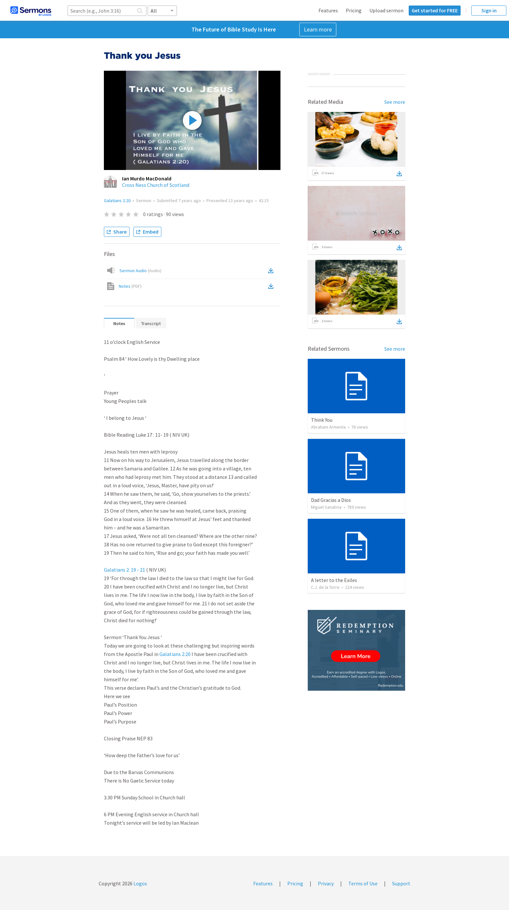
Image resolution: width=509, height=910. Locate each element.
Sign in (489, 10)
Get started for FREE (435, 10)
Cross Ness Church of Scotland (155, 185)
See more (394, 102)
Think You (321, 420)
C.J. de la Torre (325, 587)
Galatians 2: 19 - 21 (124, 569)
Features (328, 10)
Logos (139, 883)
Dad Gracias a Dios (331, 500)
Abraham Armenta (328, 427)
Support (401, 883)
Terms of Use (363, 883)
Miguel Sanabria (326, 507)
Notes (130, 286)
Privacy (326, 883)
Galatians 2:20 (117, 200)
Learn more (318, 29)
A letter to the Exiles (334, 580)
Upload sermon (386, 10)
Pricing (354, 10)
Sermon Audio (140, 270)
